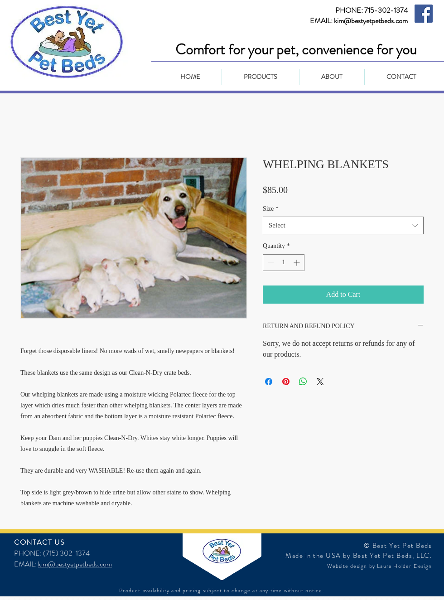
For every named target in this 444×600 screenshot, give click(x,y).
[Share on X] (320, 381)
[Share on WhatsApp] (303, 381)
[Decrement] (269, 263)
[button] (260, 77)
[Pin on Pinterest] (285, 381)
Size (271, 208)
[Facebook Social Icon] (424, 14)
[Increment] (297, 263)
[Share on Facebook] (268, 381)
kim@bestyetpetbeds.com (75, 564)
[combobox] (343, 225)
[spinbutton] (283, 263)
